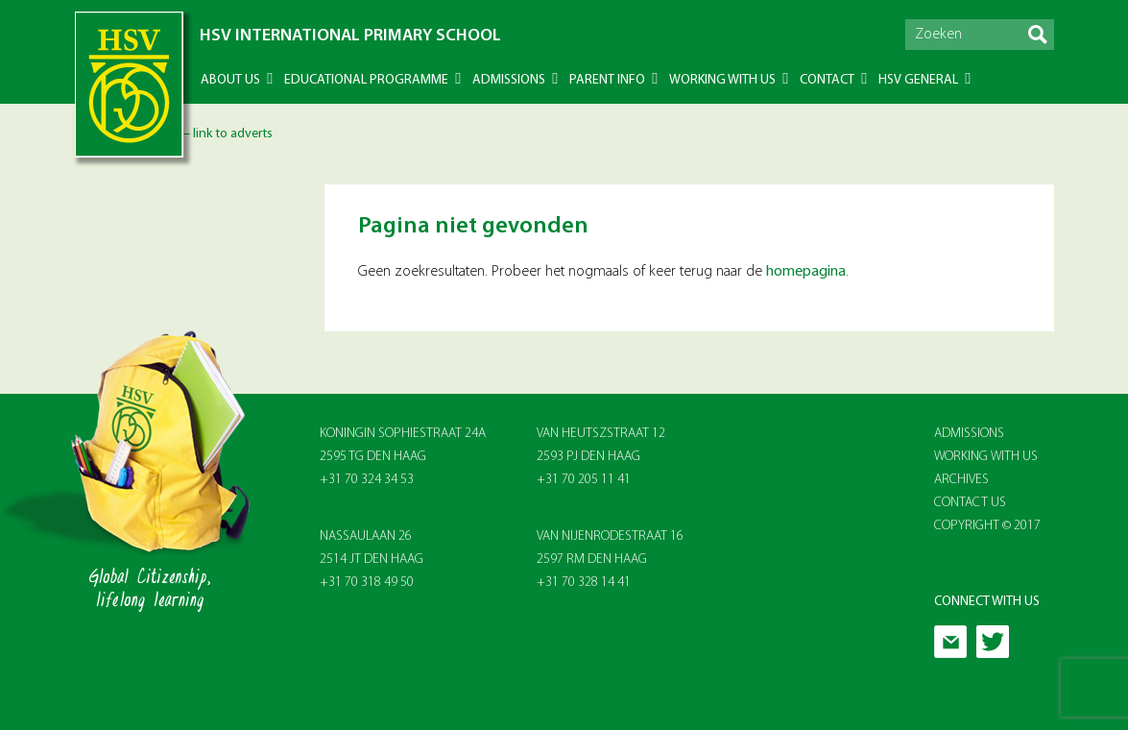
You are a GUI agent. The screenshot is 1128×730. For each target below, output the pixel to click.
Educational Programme (366, 80)
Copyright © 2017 (987, 526)
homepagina (806, 272)
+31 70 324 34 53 (367, 480)
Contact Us (970, 503)
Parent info (607, 80)
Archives (961, 480)
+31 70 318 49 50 (367, 582)
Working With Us (986, 457)
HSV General (918, 80)
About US (230, 80)
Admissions (508, 80)
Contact (827, 80)
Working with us (722, 80)
